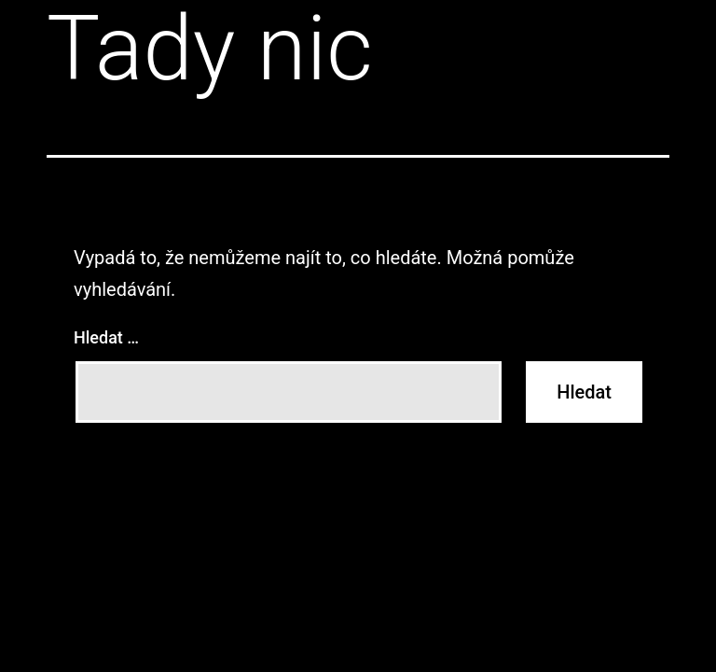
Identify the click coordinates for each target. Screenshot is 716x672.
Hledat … (106, 337)
